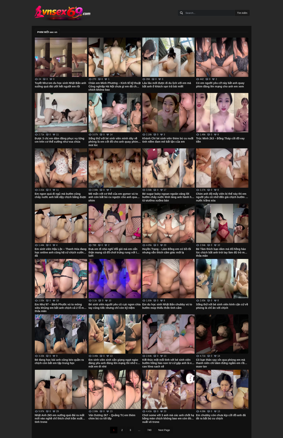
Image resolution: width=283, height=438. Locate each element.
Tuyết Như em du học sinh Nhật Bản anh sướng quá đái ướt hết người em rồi (60, 84)
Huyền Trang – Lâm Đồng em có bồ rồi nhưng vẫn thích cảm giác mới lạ (166, 250)
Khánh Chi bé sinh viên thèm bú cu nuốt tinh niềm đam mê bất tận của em (167, 140)
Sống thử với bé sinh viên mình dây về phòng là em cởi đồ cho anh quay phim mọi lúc (113, 141)
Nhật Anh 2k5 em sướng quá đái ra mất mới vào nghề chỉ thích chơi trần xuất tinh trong (59, 418)
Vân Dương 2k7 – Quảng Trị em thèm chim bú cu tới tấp (112, 417)
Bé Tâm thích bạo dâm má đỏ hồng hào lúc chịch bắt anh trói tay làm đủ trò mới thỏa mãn (221, 252)
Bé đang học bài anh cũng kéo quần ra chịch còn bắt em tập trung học (59, 361)
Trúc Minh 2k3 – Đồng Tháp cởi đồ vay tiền (220, 140)
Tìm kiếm (242, 13)
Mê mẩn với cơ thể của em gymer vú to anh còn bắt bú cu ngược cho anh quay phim (114, 196)
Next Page (164, 430)
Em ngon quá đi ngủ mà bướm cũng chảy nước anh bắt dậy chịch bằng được (60, 195)
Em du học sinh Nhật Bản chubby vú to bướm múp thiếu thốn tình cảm (167, 306)
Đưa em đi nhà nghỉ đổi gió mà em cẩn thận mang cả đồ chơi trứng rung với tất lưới (114, 252)
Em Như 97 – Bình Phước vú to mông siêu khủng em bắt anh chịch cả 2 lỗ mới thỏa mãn (60, 307)
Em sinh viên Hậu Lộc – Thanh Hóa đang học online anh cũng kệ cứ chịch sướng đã (60, 252)
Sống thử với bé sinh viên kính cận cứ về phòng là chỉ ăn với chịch (222, 306)
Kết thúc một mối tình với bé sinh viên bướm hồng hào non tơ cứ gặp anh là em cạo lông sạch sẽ (168, 362)
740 (149, 430)
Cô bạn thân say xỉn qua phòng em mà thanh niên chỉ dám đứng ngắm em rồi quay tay (220, 362)
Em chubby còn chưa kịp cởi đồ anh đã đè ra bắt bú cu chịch (221, 417)
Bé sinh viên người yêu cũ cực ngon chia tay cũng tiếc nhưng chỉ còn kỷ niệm (115, 306)
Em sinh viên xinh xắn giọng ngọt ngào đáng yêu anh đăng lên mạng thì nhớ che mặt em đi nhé (115, 362)
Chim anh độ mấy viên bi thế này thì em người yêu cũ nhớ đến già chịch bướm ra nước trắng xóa (222, 196)
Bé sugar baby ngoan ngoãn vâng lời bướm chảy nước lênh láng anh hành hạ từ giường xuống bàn (167, 196)
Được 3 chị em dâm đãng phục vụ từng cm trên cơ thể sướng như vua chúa (59, 140)
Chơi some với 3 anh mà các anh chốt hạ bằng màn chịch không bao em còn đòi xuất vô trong (168, 418)
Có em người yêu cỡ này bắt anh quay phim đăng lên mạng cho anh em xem (220, 84)
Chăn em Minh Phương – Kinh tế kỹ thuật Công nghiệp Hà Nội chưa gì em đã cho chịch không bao (115, 86)
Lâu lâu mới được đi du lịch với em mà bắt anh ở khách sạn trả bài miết (166, 84)
